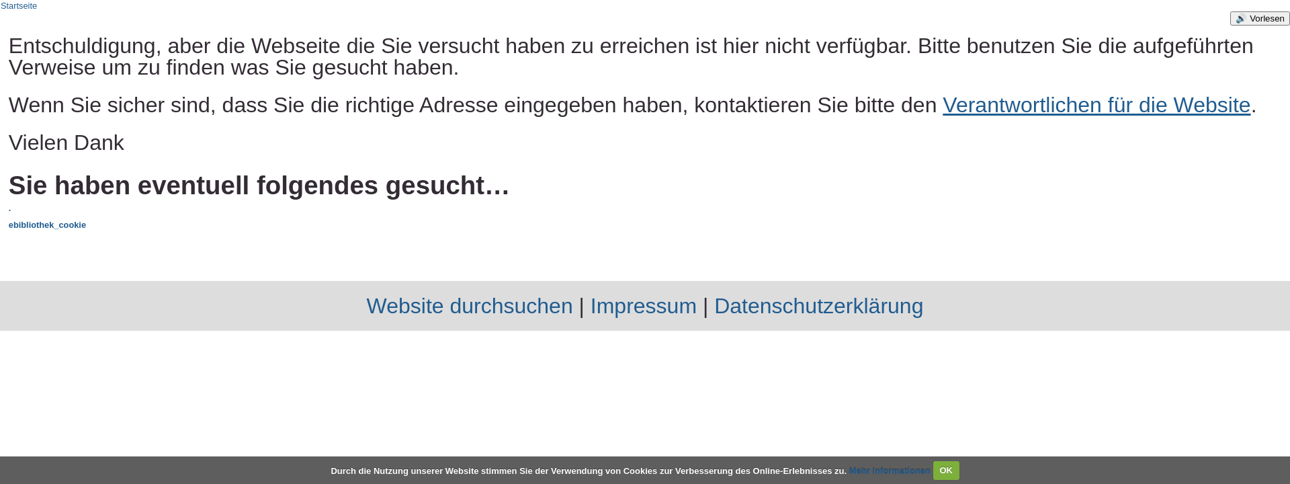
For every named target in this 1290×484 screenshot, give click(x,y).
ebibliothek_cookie (47, 225)
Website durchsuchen (470, 306)
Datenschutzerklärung (818, 306)
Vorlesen (1267, 18)
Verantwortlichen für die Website (1096, 105)
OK (946, 470)
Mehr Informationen (891, 470)
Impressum (644, 306)
